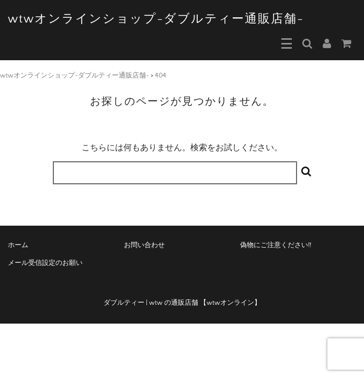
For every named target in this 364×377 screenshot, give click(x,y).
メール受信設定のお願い (45, 263)
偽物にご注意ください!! (275, 245)
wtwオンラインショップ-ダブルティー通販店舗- (156, 19)
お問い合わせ (144, 245)
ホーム (18, 245)
